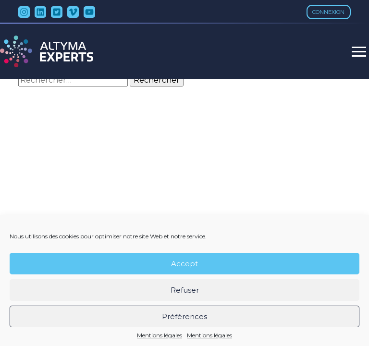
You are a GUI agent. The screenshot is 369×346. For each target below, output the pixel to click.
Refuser (185, 290)
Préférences (184, 316)
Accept (184, 263)
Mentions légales (159, 335)
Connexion (328, 12)
